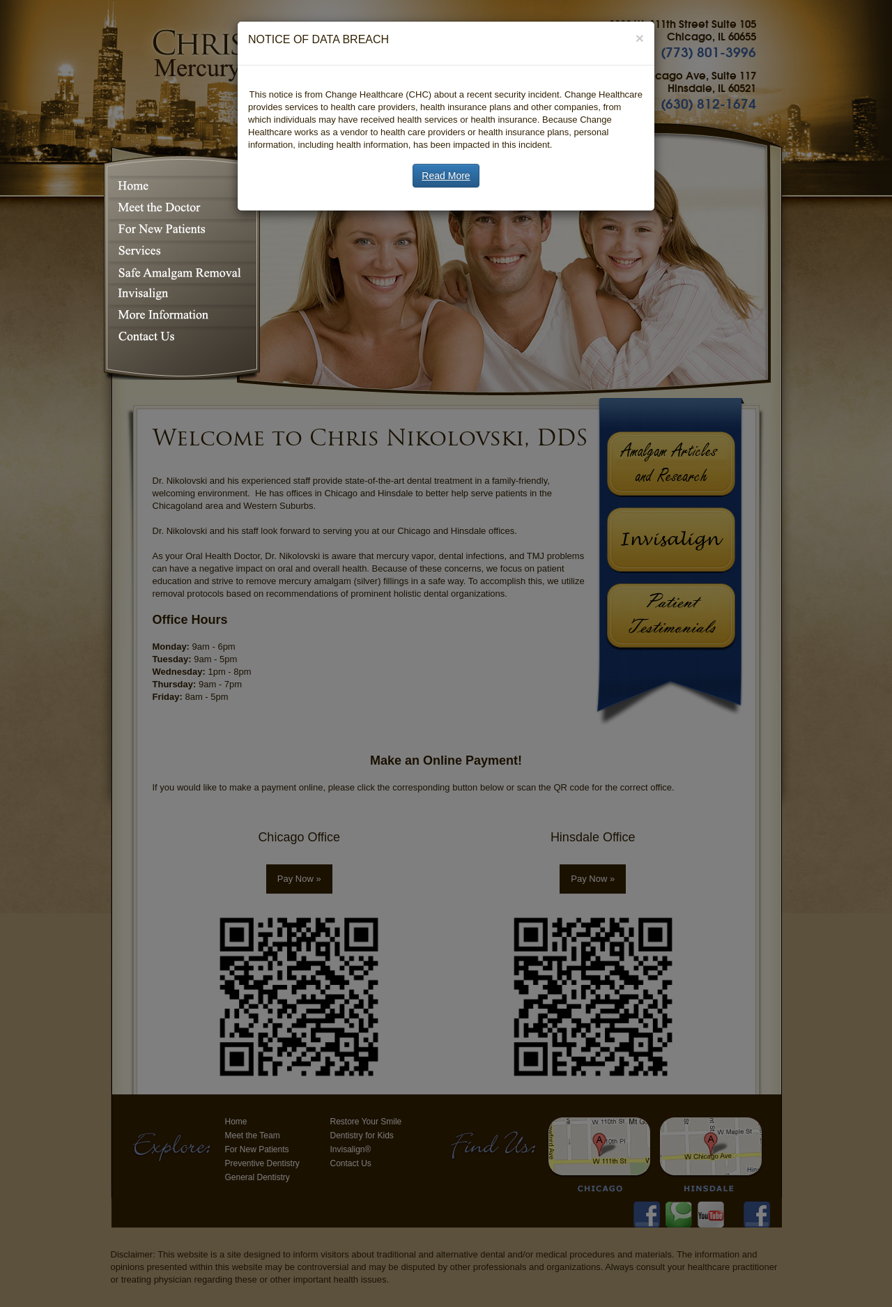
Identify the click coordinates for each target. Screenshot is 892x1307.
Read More (446, 175)
